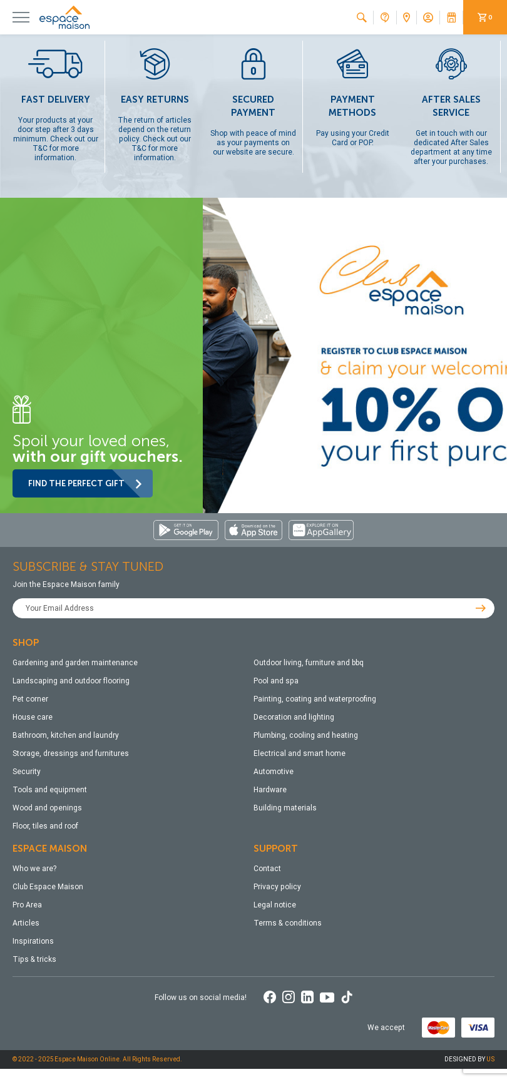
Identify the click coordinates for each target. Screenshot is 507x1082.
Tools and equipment (50, 789)
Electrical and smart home (299, 753)
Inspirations (33, 941)
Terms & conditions (287, 923)
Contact (267, 868)
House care (33, 717)
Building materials (285, 808)
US (490, 1059)
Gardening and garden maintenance (75, 662)
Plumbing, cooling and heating (305, 735)
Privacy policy (277, 886)
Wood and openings (47, 808)
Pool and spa (276, 680)
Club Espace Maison (48, 886)
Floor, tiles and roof (45, 826)
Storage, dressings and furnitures (71, 753)
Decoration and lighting (293, 717)
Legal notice (274, 905)
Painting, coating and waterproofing (314, 699)
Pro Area (27, 905)
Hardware (270, 789)
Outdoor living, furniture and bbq (308, 662)
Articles (26, 923)
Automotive (273, 771)
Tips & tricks (34, 959)
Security (27, 771)
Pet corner (30, 699)
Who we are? (34, 868)
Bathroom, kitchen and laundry (66, 735)
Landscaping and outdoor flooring (71, 680)
